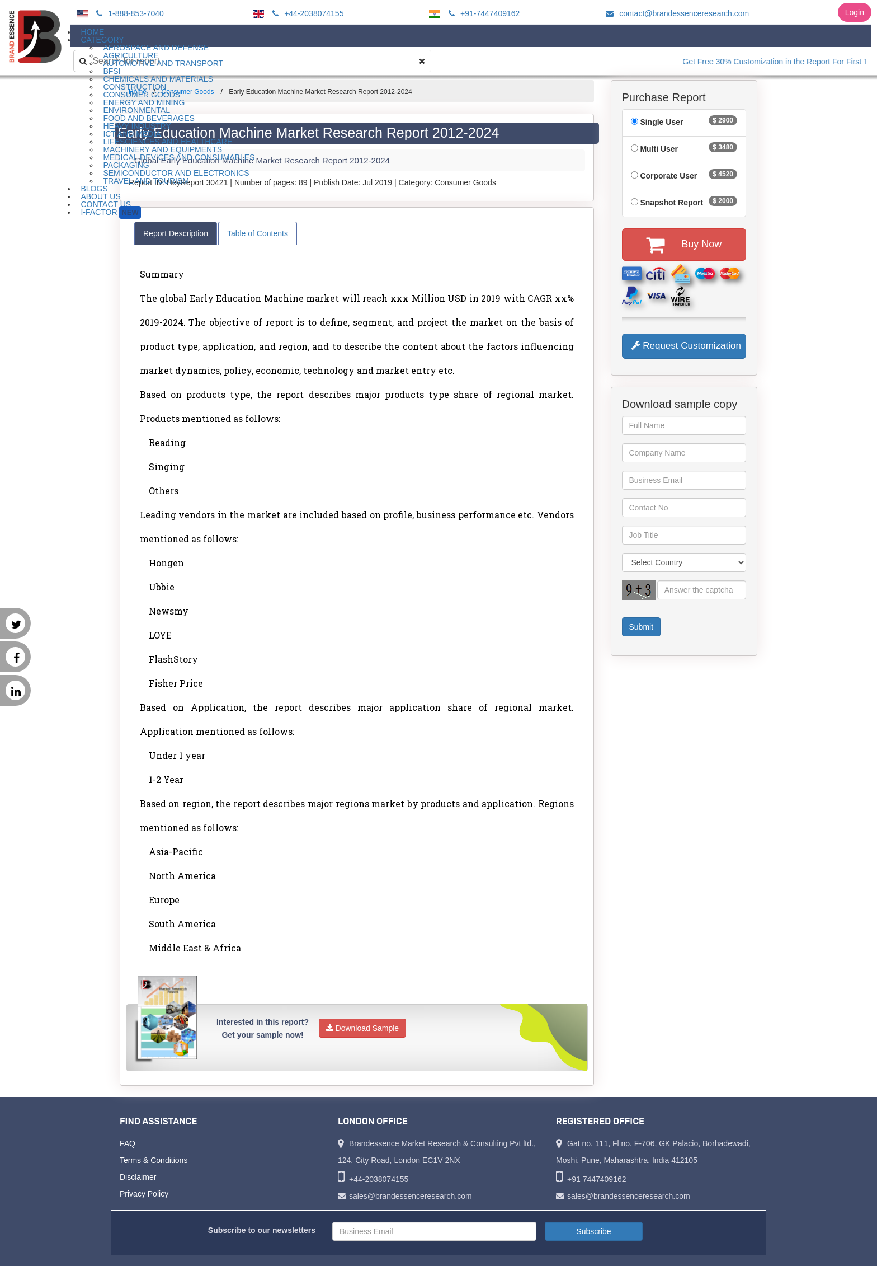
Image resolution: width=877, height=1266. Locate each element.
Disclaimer (138, 1177)
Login (854, 12)
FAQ (127, 1143)
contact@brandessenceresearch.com (675, 13)
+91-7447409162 (482, 13)
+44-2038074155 (306, 13)
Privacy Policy (144, 1193)
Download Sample (362, 1028)
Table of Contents (257, 233)
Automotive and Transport (163, 63)
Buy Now (684, 245)
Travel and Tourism (146, 180)
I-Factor (110, 212)
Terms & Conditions (153, 1160)
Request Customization (686, 345)
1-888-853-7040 (128, 13)
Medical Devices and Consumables (178, 157)
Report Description (175, 233)
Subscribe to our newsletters (261, 1230)
